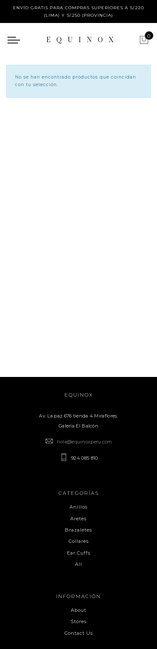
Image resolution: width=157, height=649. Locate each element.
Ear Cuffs (78, 553)
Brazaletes (78, 530)
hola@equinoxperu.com (84, 442)
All (78, 564)
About (78, 610)
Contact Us (78, 633)
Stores (79, 621)
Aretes (78, 519)
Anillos (78, 507)
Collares (79, 541)
